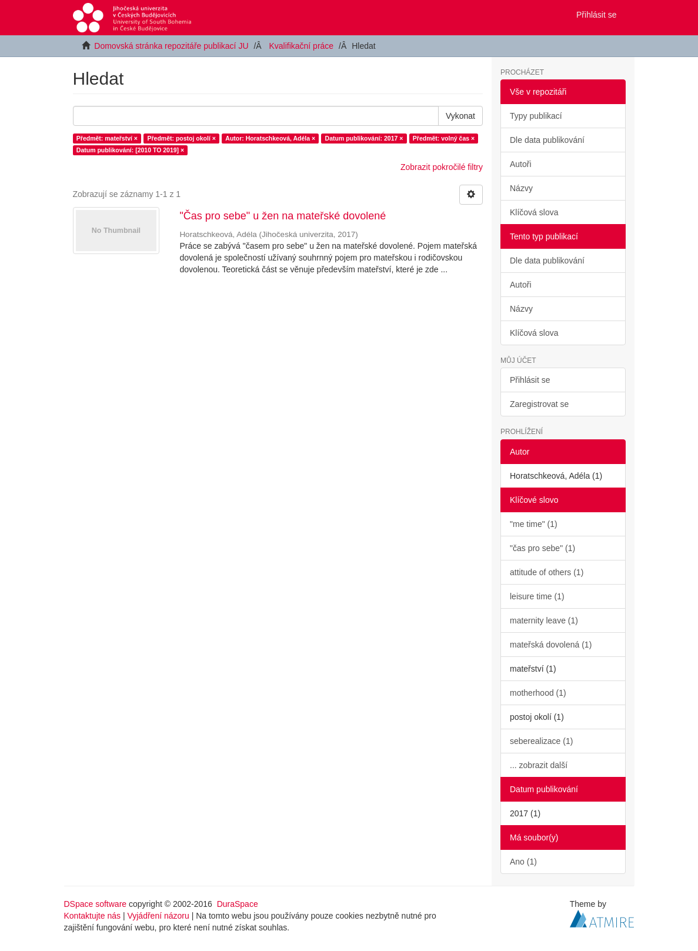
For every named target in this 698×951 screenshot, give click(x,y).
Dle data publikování (547, 140)
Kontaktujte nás (92, 915)
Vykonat (460, 116)
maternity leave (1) (544, 620)
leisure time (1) (537, 596)
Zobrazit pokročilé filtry (441, 167)
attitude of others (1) (546, 572)
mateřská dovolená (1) (551, 644)
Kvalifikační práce (301, 46)
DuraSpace (237, 904)
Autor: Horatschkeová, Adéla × (270, 138)
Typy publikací (536, 116)
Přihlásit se (530, 380)
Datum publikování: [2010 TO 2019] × (130, 150)
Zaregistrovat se (539, 404)
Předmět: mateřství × (107, 138)
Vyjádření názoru (158, 915)
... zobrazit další (538, 765)
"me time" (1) (533, 524)
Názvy (521, 188)
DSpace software (95, 904)
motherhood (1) (538, 693)
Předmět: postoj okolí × (181, 138)
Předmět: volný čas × (444, 138)
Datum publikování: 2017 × (364, 138)
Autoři (521, 164)
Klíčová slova (534, 212)
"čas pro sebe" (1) (542, 548)
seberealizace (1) (541, 741)
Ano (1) (523, 861)
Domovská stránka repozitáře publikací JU (171, 46)
